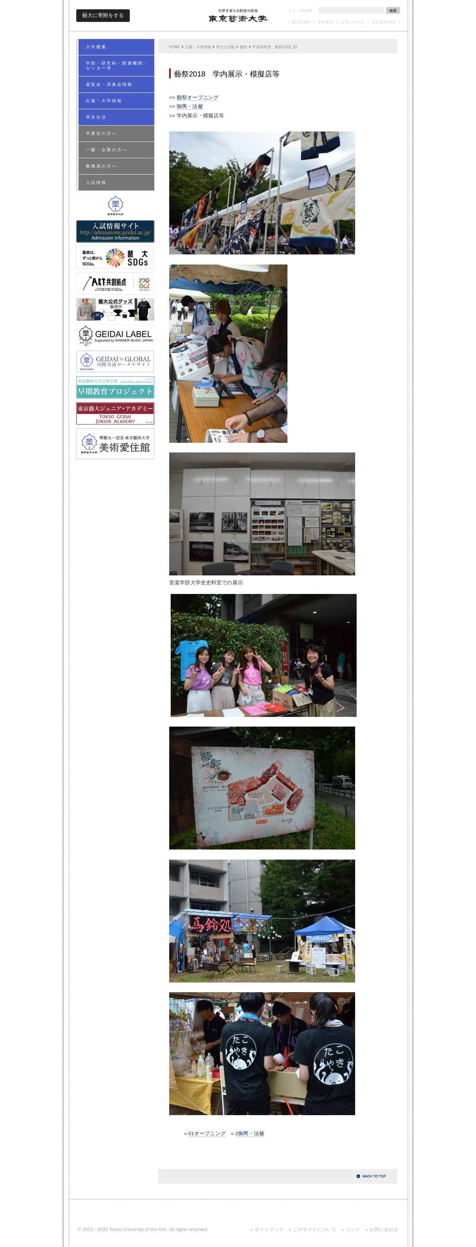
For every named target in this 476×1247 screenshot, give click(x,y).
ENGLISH (301, 22)
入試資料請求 (384, 22)
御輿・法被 (190, 106)
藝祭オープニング (198, 97)
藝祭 (243, 47)
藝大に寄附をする (103, 15)
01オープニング (207, 1133)
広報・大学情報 (198, 47)
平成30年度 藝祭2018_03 (274, 47)
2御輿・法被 (249, 1133)
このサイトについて (315, 1229)
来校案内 (326, 22)
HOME (174, 47)
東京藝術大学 (238, 15)
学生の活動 (225, 47)
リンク (353, 1229)
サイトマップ (269, 1229)
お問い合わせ (353, 22)
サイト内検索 (300, 11)
